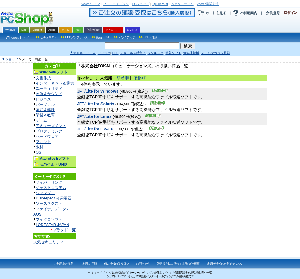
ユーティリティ (49, 88)
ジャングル (45, 193)
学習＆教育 (45, 115)
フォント (43, 142)
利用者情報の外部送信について (226, 263)
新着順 (123, 78)
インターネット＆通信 (55, 83)
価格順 (139, 78)
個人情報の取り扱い (116, 263)
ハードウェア (47, 136)
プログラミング (49, 131)
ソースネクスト (49, 203)
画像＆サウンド (49, 94)
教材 (39, 147)
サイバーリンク (49, 182)
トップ (90, 4)
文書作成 (43, 78)
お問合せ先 (143, 263)
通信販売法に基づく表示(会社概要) (178, 263)
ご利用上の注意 (63, 263)
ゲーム (41, 120)
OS (38, 152)
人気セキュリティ (48, 242)
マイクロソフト (49, 219)
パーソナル (45, 104)
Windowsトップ (17, 37)
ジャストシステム (51, 187)
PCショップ (9, 59)
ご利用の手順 (88, 263)
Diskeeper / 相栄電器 (53, 198)
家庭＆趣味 (45, 110)
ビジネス (43, 99)
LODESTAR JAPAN (52, 225)
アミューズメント (51, 125)
